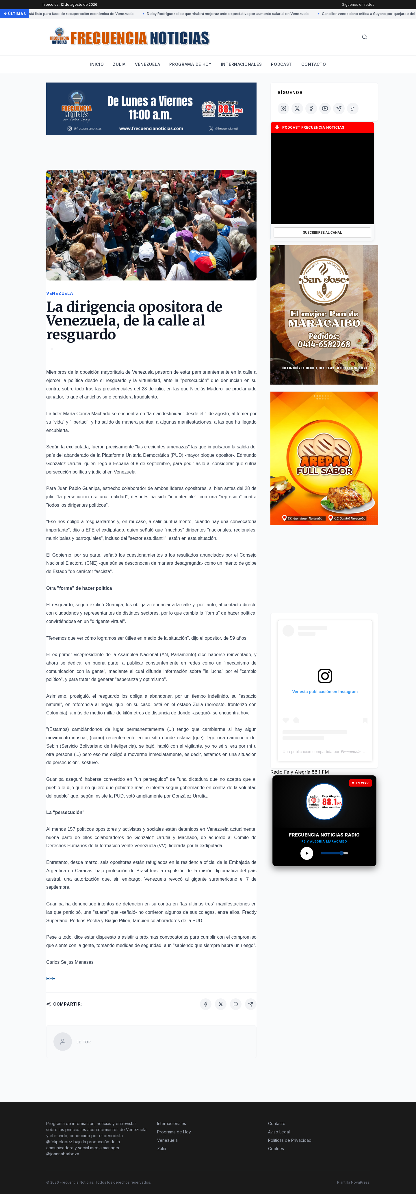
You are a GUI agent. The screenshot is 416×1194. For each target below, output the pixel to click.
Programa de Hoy (174, 1131)
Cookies (276, 1148)
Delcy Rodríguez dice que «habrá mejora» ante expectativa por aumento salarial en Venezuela (229, 14)
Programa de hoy (190, 64)
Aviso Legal (279, 1131)
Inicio (97, 64)
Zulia (119, 64)
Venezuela (147, 64)
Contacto (313, 64)
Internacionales (241, 64)
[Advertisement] (151, 155)
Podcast (281, 64)
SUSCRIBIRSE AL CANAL (322, 233)
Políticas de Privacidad (289, 1140)
